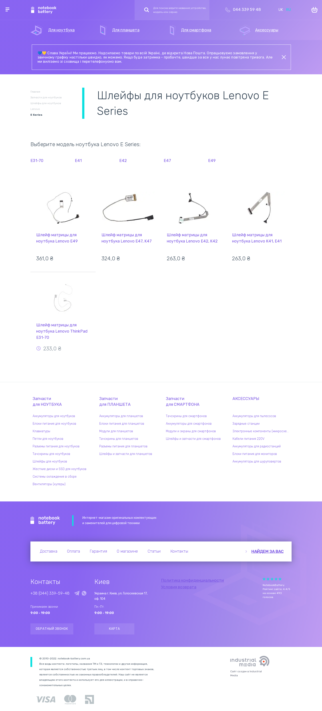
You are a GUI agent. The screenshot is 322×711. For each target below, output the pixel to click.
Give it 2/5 (268, 579)
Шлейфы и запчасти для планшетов (125, 454)
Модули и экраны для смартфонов (191, 431)
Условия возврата (178, 587)
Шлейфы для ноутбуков (50, 461)
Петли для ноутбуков (48, 439)
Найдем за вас (267, 551)
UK (280, 10)
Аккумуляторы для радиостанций (257, 446)
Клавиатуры (41, 431)
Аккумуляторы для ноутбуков (54, 416)
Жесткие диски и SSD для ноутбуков (59, 469)
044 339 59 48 (247, 9)
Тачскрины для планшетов (118, 439)
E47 (167, 160)
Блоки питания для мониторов (255, 454)
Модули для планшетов (116, 431)
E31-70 (36, 160)
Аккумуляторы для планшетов (121, 416)
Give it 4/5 (276, 579)
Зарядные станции (246, 424)
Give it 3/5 (272, 579)
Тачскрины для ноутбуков (51, 454)
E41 (78, 160)
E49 (212, 160)
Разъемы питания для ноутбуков (56, 446)
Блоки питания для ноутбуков (54, 424)
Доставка (48, 551)
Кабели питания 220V (248, 439)
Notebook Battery (45, 520)
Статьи (154, 551)
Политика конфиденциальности (192, 580)
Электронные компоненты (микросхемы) (262, 431)
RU (288, 10)
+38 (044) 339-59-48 (50, 593)
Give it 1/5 (264, 579)
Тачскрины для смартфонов (186, 416)
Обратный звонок (52, 629)
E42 (123, 160)
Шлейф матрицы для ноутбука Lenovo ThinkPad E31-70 (61, 331)
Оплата (73, 551)
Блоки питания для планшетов (121, 424)
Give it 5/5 (280, 579)
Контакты (179, 551)
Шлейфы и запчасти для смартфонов (193, 439)
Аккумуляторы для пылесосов (254, 416)
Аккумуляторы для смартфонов (189, 424)
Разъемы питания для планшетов (123, 446)
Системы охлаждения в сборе (55, 477)
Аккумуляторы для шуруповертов (257, 461)
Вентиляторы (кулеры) (49, 484)
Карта (114, 629)
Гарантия (98, 551)
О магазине (127, 551)
